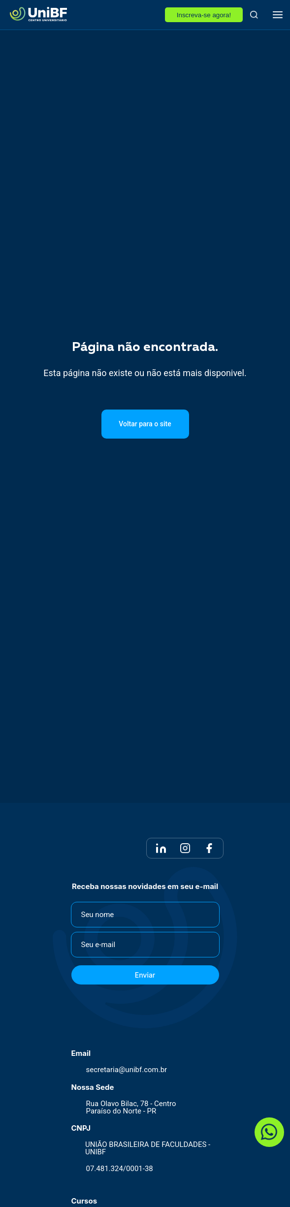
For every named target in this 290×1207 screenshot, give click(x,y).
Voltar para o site (145, 424)
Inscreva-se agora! (204, 15)
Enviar (145, 975)
